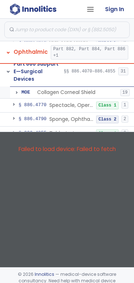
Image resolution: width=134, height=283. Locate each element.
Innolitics (44, 274)
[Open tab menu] (90, 9)
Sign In (114, 9)
